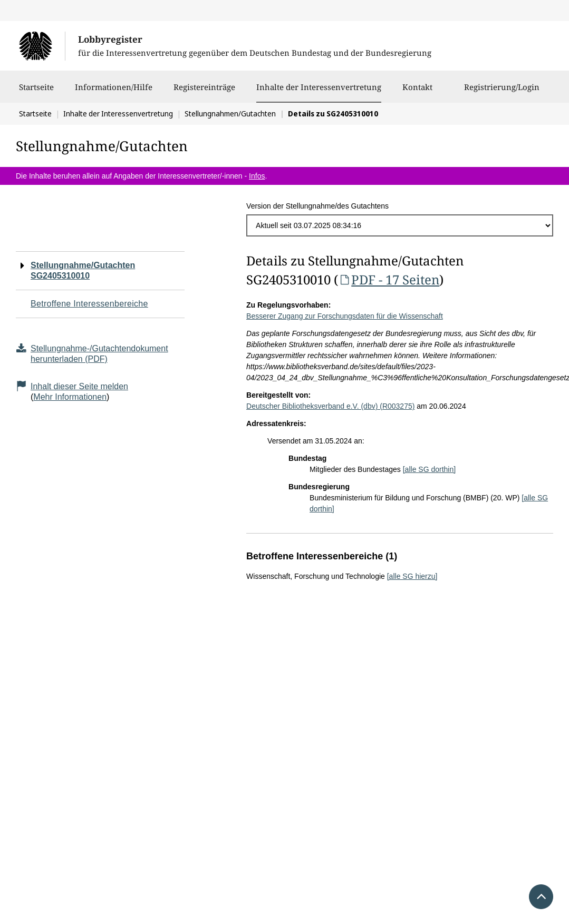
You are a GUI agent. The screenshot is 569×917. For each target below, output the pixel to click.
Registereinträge (204, 92)
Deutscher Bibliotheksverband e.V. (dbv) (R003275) (330, 406)
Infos (257, 176)
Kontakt (417, 92)
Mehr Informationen (70, 396)
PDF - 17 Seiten (388, 279)
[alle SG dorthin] (429, 469)
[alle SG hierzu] (412, 576)
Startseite (36, 92)
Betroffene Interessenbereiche (89, 303)
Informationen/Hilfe (113, 92)
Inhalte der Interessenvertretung (318, 87)
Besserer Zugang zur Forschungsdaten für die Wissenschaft (344, 316)
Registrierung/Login (502, 92)
